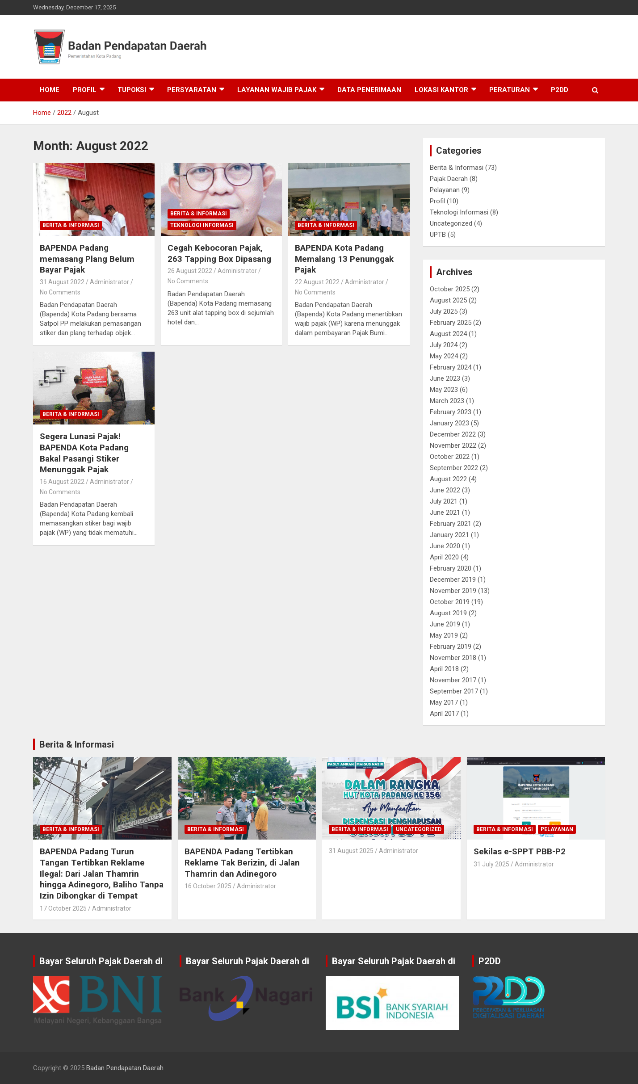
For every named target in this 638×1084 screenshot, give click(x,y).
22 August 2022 (317, 282)
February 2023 (450, 412)
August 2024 (448, 334)
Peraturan (509, 90)
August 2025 (448, 300)
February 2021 (450, 524)
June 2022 (445, 490)
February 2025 (450, 323)
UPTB (438, 235)
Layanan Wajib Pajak (276, 90)
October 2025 (450, 289)
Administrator (109, 282)
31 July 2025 (491, 864)
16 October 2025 (208, 886)
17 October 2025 (63, 908)
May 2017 (444, 702)
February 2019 (450, 647)
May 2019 (444, 635)
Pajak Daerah (449, 179)
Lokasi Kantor (441, 90)
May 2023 (444, 390)
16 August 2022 (62, 481)
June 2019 (445, 624)
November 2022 (453, 445)
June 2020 (445, 546)
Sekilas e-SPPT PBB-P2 (520, 851)
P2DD (559, 90)
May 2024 (444, 356)
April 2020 (444, 557)
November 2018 (453, 658)
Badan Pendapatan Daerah (125, 1068)
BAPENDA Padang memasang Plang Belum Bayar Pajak (87, 259)
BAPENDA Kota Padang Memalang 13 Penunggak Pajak (344, 259)
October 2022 (450, 457)
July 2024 (444, 345)
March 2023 (447, 401)
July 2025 (444, 311)
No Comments (60, 292)
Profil (85, 90)
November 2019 (453, 591)
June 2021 (445, 512)
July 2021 (444, 501)
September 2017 (454, 691)
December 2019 (453, 580)
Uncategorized (451, 223)
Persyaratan (191, 90)
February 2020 (450, 568)
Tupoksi (132, 90)
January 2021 (449, 535)
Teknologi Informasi (202, 225)
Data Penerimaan (369, 90)
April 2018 (444, 669)
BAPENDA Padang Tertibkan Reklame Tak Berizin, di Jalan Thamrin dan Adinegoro (242, 862)
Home (49, 90)
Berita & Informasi (70, 225)
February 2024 (450, 367)
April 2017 (444, 714)
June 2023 (445, 378)
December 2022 (453, 434)
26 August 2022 (190, 270)
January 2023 (449, 423)
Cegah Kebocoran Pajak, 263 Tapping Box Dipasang (219, 253)
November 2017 (453, 680)
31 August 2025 (351, 850)
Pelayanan (445, 190)
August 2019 (448, 613)
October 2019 (450, 602)
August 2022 (448, 479)
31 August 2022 (62, 282)
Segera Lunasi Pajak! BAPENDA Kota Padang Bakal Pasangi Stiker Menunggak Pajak (84, 453)
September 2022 (454, 468)
